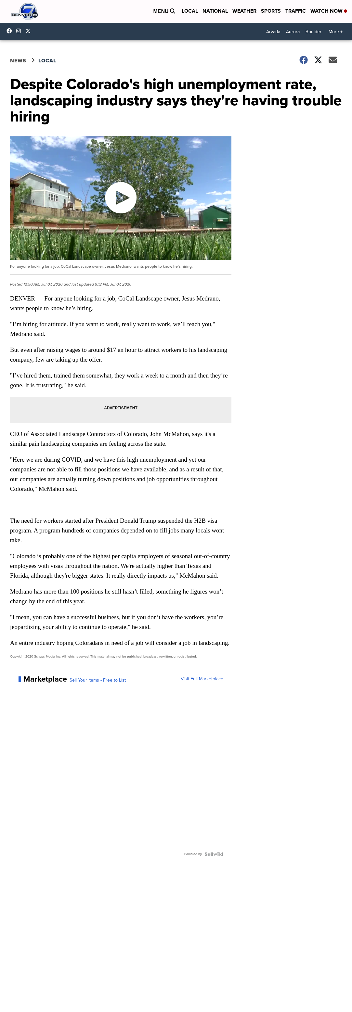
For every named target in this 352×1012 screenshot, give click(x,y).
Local (190, 11)
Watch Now (328, 11)
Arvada (273, 31)
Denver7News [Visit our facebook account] (11, 30)
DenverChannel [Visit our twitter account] (29, 30)
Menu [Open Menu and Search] (164, 11)
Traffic (295, 11)
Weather (244, 11)
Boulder (313, 31)
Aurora (293, 31)
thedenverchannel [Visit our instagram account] (20, 30)
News (18, 60)
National (215, 11)
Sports (271, 11)
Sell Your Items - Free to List (98, 680)
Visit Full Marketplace (202, 679)
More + (336, 31)
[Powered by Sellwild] (213, 854)
